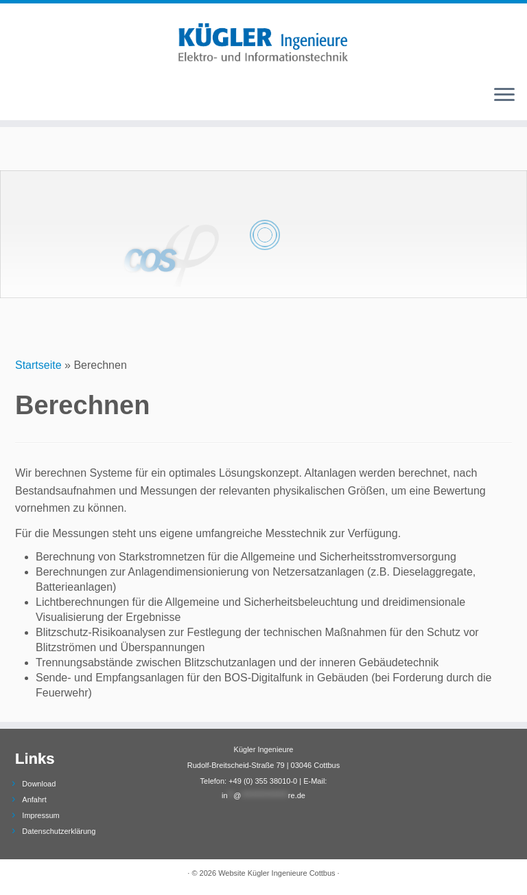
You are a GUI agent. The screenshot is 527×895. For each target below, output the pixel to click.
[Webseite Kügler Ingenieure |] (263, 38)
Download (39, 784)
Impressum (40, 815)
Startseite (38, 365)
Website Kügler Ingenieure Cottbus (276, 873)
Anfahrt (34, 799)
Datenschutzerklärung (58, 831)
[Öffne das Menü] (504, 95)
